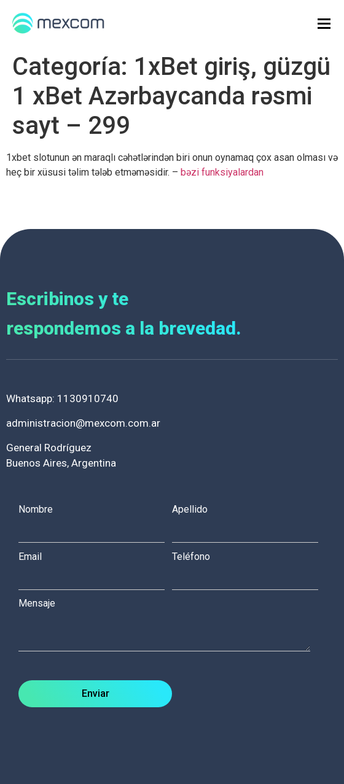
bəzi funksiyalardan (222, 172)
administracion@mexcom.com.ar (83, 423)
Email (95, 567)
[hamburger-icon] (324, 23)
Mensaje (170, 626)
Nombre (95, 520)
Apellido (249, 520)
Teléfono (249, 567)
